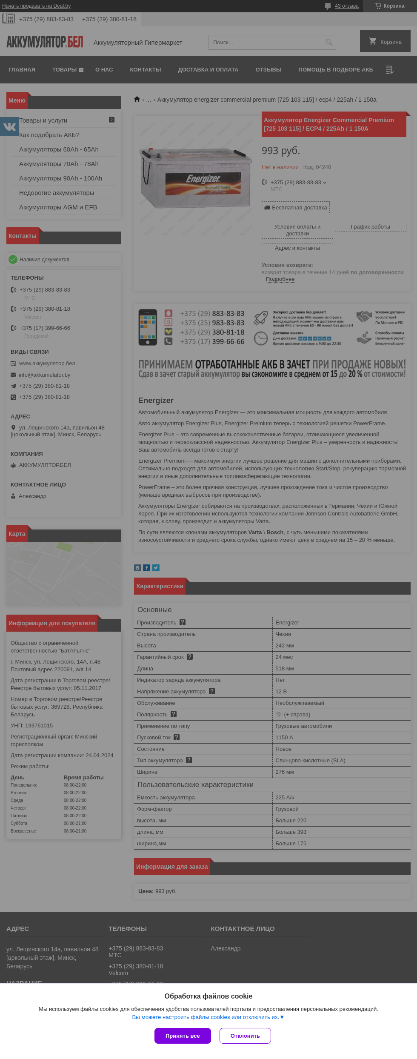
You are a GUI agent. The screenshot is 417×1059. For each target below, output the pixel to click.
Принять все (183, 1036)
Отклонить (245, 1036)
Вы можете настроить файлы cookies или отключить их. (205, 1017)
